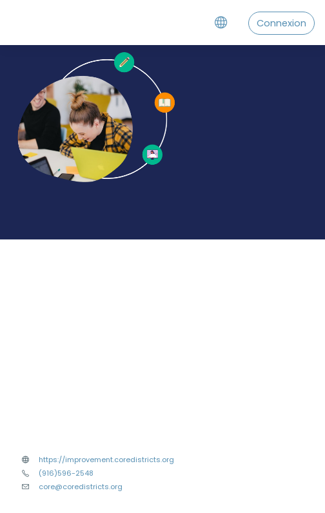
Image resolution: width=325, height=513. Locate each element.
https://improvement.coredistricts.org (106, 459)
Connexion (281, 23)
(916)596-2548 (66, 473)
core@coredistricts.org (81, 486)
